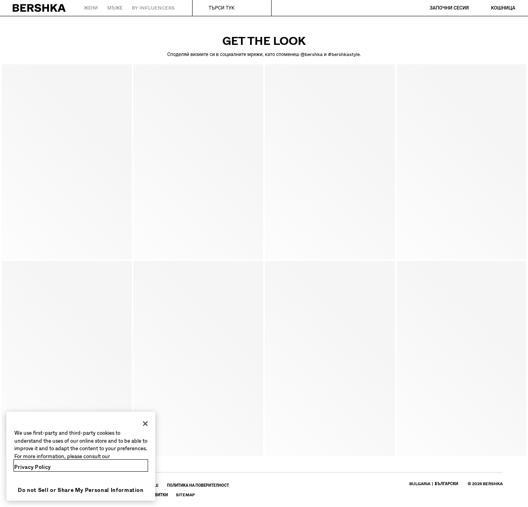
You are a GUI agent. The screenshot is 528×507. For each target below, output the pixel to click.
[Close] (145, 423)
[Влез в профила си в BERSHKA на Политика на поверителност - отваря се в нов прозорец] (198, 485)
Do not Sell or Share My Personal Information (81, 490)
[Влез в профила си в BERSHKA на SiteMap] (185, 495)
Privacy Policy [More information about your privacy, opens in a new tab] (32, 467)
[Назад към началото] (39, 8)
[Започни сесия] (441, 8)
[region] (80, 456)
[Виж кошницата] (495, 8)
